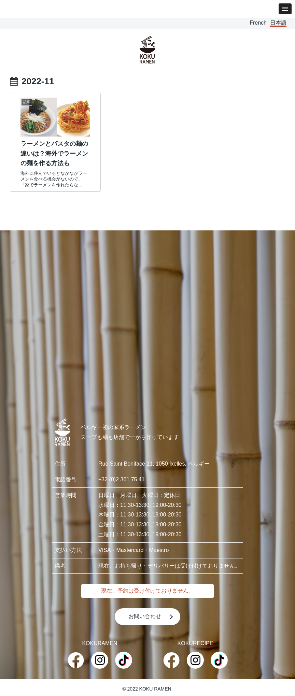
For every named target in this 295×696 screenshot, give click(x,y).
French (258, 23)
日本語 (278, 23)
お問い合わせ (144, 616)
